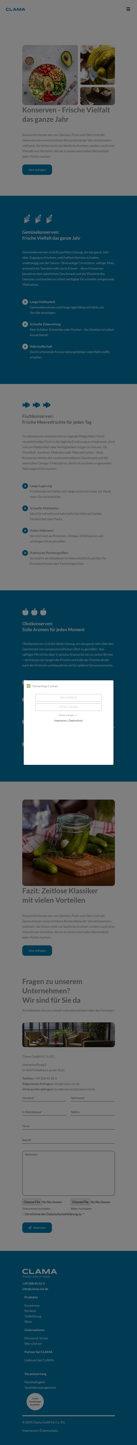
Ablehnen (68, 697)
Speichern (68, 707)
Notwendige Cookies (42, 686)
